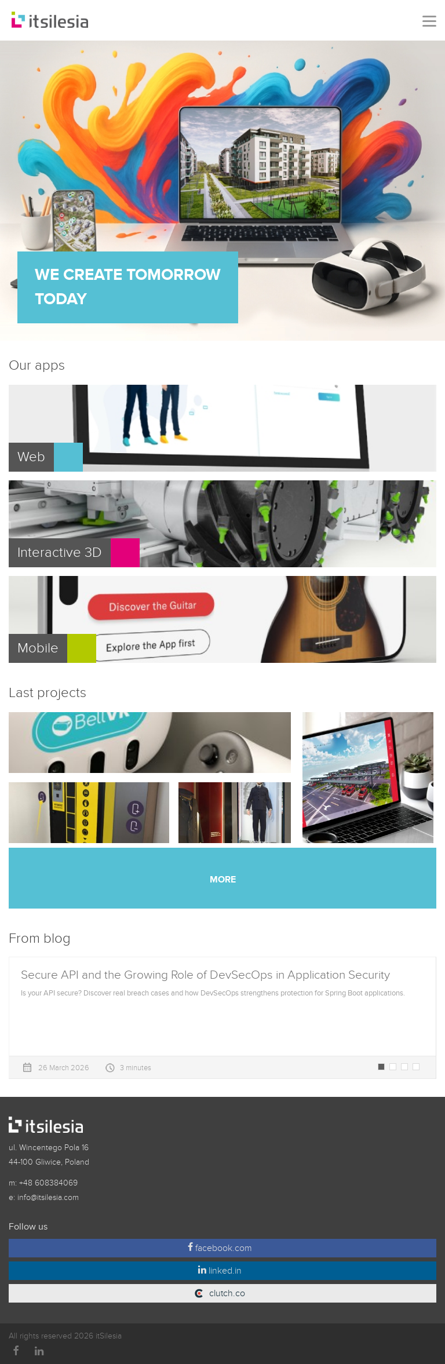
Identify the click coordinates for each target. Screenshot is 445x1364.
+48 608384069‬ (48, 1183)
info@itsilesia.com (48, 1197)
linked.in (220, 1271)
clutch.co (226, 1293)
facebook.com (220, 1248)
